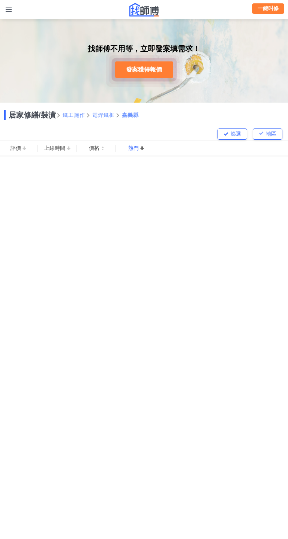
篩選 (236, 134)
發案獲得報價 (144, 69)
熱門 (133, 148)
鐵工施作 (74, 115)
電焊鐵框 (103, 115)
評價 (15, 148)
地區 (271, 134)
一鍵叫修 (268, 8)
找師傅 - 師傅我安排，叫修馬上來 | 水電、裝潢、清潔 (144, 9)
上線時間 (54, 148)
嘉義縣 (130, 115)
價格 (94, 148)
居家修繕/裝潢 (32, 115)
